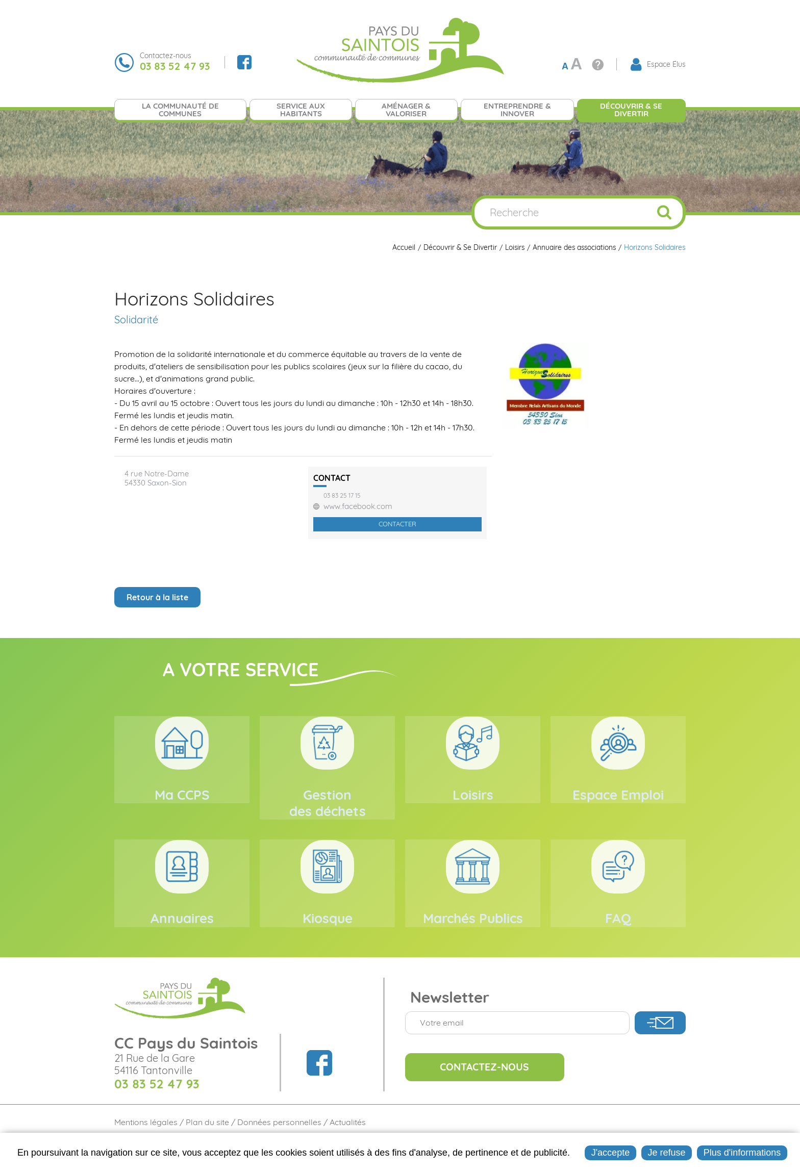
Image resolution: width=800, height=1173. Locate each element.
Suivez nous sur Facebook (244, 62)
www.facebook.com (357, 506)
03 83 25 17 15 (342, 495)
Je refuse (666, 1153)
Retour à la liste (157, 597)
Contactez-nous (488, 1091)
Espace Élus (666, 64)
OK (664, 212)
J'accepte (610, 1153)
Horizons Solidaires (655, 247)
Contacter (397, 524)
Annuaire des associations (573, 247)
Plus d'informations (742, 1153)
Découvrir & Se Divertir (457, 247)
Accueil (400, 247)
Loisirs (512, 247)
